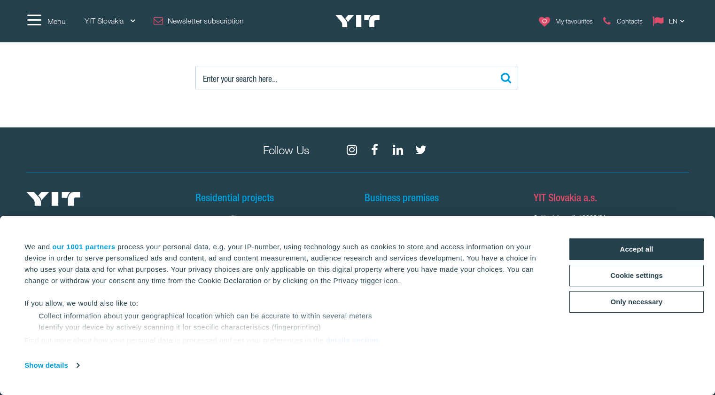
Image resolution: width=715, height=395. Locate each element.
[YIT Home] (357, 21)
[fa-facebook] (374, 150)
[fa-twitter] (420, 150)
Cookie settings (636, 275)
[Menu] (46, 21)
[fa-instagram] (351, 150)
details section (352, 340)
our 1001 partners (83, 247)
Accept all (636, 249)
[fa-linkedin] (397, 150)
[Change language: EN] (670, 21)
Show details (46, 365)
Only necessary (637, 302)
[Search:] (356, 77)
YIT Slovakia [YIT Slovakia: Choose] (110, 20)
